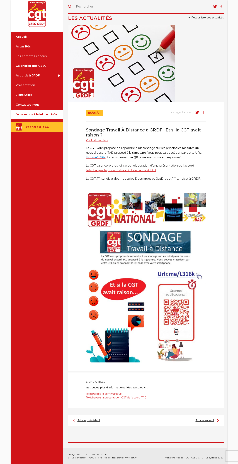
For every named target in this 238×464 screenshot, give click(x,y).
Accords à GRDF (28, 75)
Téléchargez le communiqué (104, 393)
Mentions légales (174, 457)
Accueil (21, 37)
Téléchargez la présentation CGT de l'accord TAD (116, 397)
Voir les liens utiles (97, 140)
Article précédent (88, 420)
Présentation (25, 85)
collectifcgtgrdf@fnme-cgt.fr (121, 457)
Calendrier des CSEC (31, 66)
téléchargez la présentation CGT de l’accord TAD (121, 170)
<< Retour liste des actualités (206, 17)
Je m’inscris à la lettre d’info (36, 114)
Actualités (23, 46)
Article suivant (205, 420)
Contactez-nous (28, 104)
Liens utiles (24, 95)
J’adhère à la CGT (38, 127)
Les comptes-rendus (31, 56)
